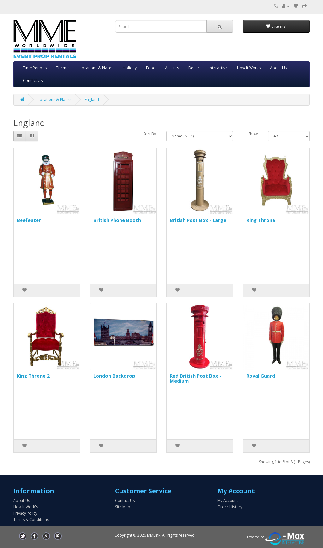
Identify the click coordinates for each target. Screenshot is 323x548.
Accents (172, 68)
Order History (229, 507)
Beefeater (29, 220)
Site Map (122, 507)
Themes (63, 68)
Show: (253, 133)
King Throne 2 (33, 375)
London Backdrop (114, 375)
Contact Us (33, 80)
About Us (278, 68)
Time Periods (35, 68)
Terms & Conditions (31, 519)
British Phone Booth (117, 220)
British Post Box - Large (198, 220)
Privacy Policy (25, 513)
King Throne (260, 220)
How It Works (249, 68)
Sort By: (150, 133)
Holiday (130, 68)
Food (151, 68)
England (92, 99)
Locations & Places (96, 68)
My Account (227, 500)
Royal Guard (260, 375)
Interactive (218, 68)
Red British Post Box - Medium (195, 378)
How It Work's (25, 507)
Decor (193, 68)
